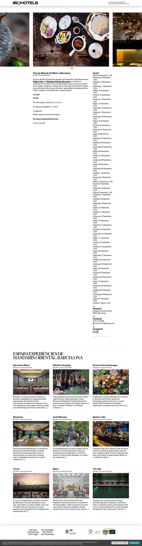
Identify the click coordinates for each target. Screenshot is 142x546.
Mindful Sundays (62, 365)
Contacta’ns (33, 532)
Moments (18, 417)
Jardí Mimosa (60, 417)
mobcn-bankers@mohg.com (47, 118)
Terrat (16, 469)
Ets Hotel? (47, 532)
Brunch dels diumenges (105, 365)
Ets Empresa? (47, 534)
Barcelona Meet (21, 365)
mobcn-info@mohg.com (104, 323)
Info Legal (33, 534)
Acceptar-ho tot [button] (134, 543)
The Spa (97, 469)
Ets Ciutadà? (47, 530)
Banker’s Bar (38, 81)
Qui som (33, 530)
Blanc (56, 469)
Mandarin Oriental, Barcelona (41, 75)
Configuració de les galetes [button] (120, 543)
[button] (68, 68)
